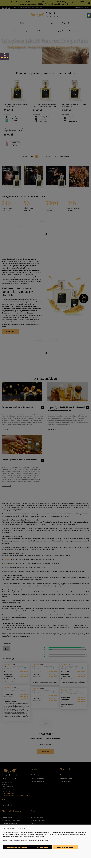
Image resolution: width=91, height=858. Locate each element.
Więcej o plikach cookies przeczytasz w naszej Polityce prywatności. (25, 840)
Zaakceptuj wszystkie (65, 847)
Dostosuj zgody (42, 847)
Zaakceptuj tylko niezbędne (17, 847)
